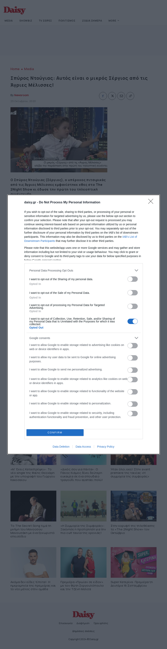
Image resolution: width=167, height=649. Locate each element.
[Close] (152, 202)
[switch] (132, 279)
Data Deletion (61, 446)
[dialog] (84, 324)
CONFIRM (55, 432)
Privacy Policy (105, 446)
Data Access (83, 446)
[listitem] (83, 270)
